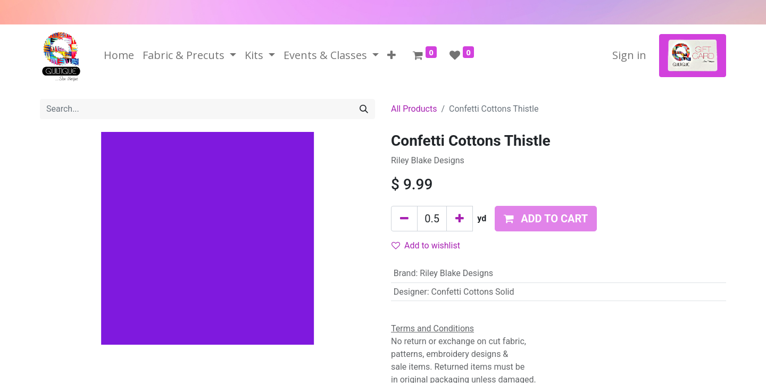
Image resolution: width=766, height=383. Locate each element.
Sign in (629, 55)
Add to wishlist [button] (426, 245)
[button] (391, 55)
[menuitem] (118, 55)
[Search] (364, 109)
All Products (414, 109)
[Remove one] (404, 218)
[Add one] (459, 218)
